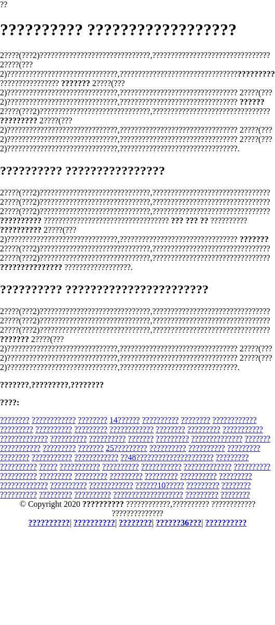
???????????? (54, 420)
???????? (15, 420)
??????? (141, 438)
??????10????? (159, 485)
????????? (16, 429)
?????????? (160, 420)
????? (48, 466)
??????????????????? (148, 494)
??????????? (243, 429)
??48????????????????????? (166, 457)
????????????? (24, 438)
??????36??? (178, 522)
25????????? (126, 448)
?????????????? (216, 438)
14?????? (124, 420)
